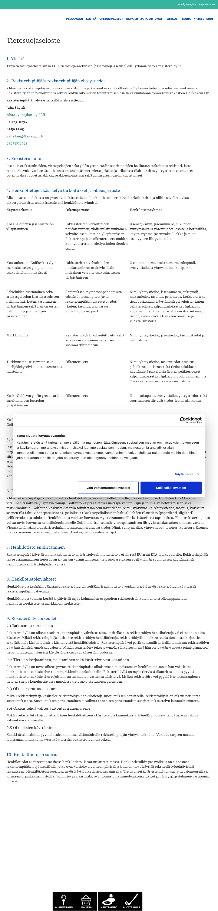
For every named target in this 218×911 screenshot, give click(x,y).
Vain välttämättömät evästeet (108, 487)
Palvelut (172, 18)
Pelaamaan (74, 18)
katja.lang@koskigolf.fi (24, 136)
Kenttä (91, 18)
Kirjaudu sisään (207, 4)
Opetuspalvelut (111, 18)
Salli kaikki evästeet (171, 487)
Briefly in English (187, 4)
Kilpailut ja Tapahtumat (144, 18)
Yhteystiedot (203, 18)
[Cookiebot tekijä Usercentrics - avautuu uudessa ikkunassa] (183, 420)
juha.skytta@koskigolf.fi (25, 115)
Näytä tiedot (184, 474)
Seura (186, 18)
